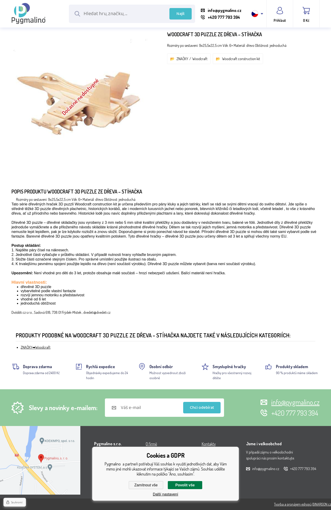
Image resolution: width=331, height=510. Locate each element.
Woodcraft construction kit (241, 58)
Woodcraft (200, 58)
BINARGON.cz (321, 504)
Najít (181, 14)
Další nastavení (165, 494)
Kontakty (209, 443)
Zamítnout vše (145, 485)
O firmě (151, 443)
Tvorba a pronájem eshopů (293, 504)
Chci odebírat (202, 407)
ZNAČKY (182, 58)
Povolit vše (185, 485)
